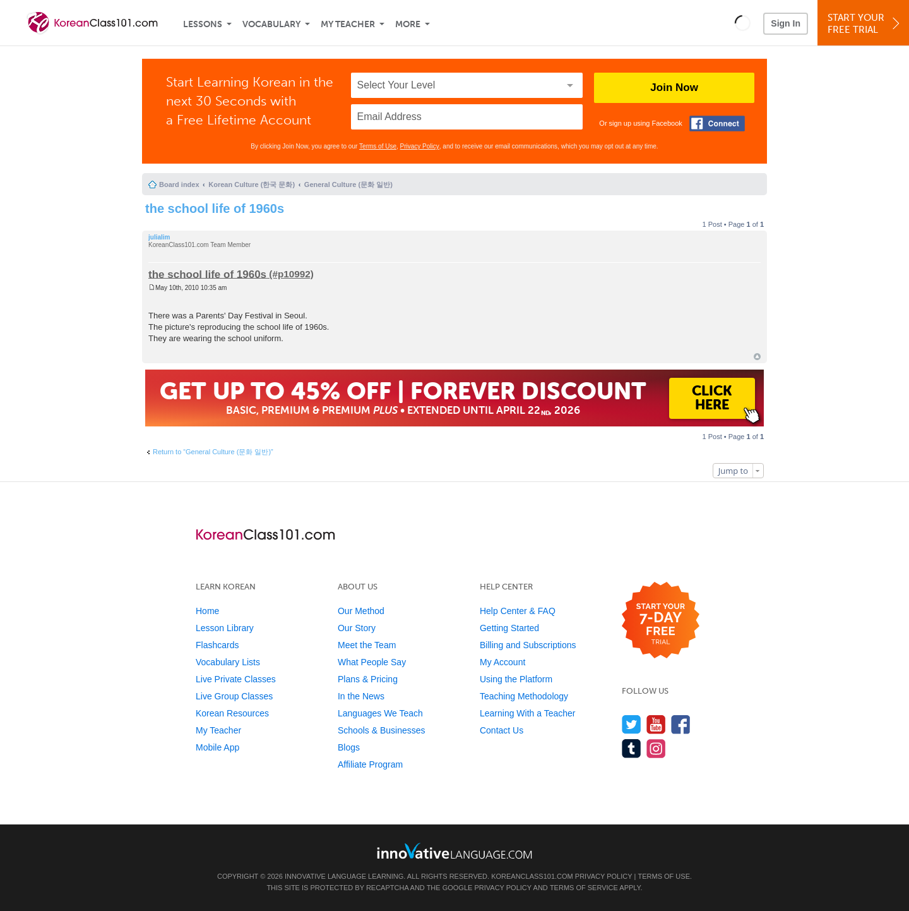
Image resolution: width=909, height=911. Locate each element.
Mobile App (217, 747)
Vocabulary (271, 24)
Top (757, 356)
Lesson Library (225, 628)
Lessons (202, 24)
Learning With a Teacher (528, 713)
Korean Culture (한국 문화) (251, 184)
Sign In (785, 23)
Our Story (357, 628)
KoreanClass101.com (532, 876)
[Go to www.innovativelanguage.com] (454, 850)
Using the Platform (516, 679)
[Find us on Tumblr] (631, 748)
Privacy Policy (419, 146)
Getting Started (509, 628)
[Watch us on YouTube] (656, 724)
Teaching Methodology (524, 696)
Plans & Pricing (368, 679)
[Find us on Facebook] (681, 724)
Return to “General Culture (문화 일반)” (213, 452)
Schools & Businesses (381, 730)
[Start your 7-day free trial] (660, 621)
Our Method (361, 611)
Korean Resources (232, 713)
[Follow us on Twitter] (631, 724)
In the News (361, 696)
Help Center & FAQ (518, 611)
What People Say (372, 662)
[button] (742, 22)
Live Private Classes (236, 679)
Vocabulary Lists (228, 662)
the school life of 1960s (214, 208)
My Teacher (348, 24)
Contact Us (501, 730)
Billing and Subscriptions (528, 645)
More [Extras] (407, 24)
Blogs (349, 747)
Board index (179, 184)
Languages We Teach (380, 713)
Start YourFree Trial (865, 23)
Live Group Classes (234, 696)
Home (207, 611)
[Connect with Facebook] (717, 123)
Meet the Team (367, 645)
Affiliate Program (370, 764)
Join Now (674, 87)
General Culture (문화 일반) (348, 184)
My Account (502, 662)
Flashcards (217, 645)
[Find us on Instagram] (656, 748)
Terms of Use (377, 146)
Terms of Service (584, 887)
